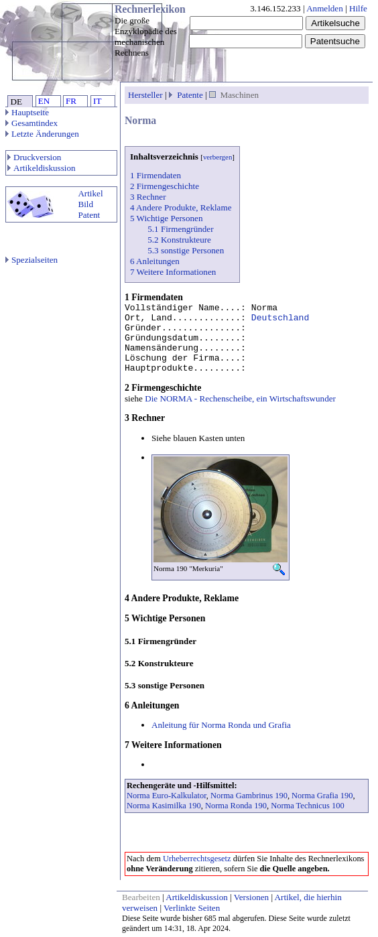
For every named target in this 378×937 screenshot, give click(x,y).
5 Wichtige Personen (166, 218)
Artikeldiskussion (41, 168)
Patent (89, 215)
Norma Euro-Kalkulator (166, 795)
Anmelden (324, 8)
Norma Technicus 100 (307, 805)
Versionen (251, 897)
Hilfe (358, 8)
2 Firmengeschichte (164, 186)
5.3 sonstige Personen (185, 250)
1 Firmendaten (155, 175)
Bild (85, 204)
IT (97, 101)
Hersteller (145, 95)
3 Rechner (148, 197)
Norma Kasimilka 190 (164, 805)
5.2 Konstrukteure (179, 240)
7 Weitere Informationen (173, 272)
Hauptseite (27, 112)
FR (71, 101)
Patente (190, 95)
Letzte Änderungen (42, 134)
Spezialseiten (31, 260)
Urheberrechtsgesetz (197, 858)
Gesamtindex (31, 123)
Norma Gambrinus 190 (249, 795)
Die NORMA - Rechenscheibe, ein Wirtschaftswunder (240, 398)
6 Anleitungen (155, 261)
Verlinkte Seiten (192, 908)
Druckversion (34, 157)
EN (44, 101)
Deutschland (280, 318)
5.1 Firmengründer (180, 229)
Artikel (90, 193)
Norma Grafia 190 (322, 795)
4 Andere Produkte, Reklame (180, 207)
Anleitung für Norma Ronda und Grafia (221, 725)
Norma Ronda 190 (236, 805)
